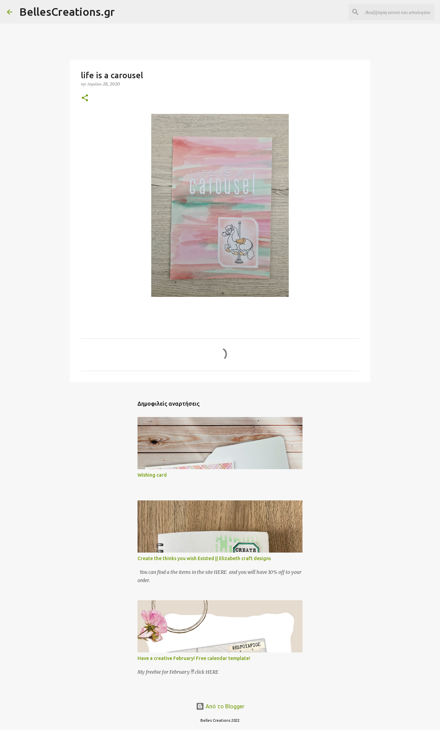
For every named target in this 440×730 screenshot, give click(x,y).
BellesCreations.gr (67, 11)
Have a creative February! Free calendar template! (194, 658)
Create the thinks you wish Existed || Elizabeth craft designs (204, 558)
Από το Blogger (220, 706)
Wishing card (152, 475)
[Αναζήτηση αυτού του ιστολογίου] (398, 12)
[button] (85, 98)
